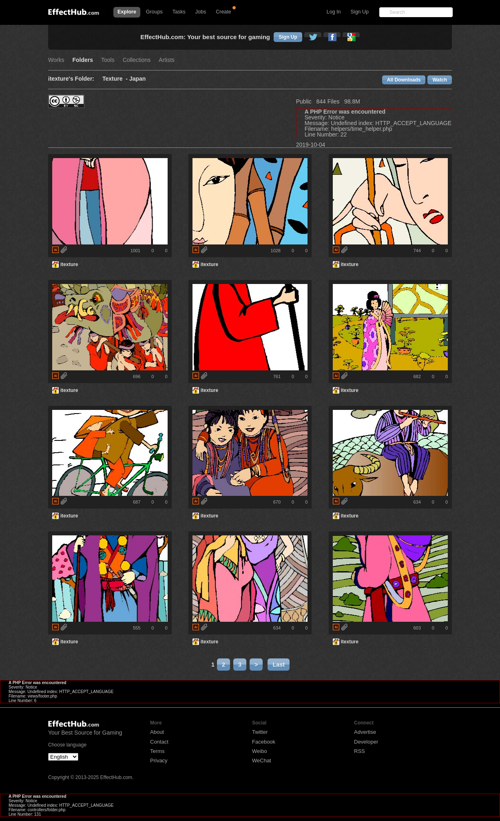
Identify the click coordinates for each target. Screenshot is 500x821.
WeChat (261, 760)
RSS (359, 751)
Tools (108, 60)
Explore (126, 12)
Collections (136, 60)
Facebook (263, 742)
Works (56, 60)
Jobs (200, 12)
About (157, 732)
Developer (366, 742)
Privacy (159, 760)
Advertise (365, 732)
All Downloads (404, 80)
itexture (69, 264)
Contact (159, 742)
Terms (157, 751)
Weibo (259, 751)
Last (278, 664)
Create (223, 12)
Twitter (260, 732)
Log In (334, 12)
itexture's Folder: (71, 79)
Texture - (115, 79)
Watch (439, 80)
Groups (154, 12)
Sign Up (360, 12)
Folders (82, 60)
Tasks (179, 12)
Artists (167, 60)
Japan (137, 79)
